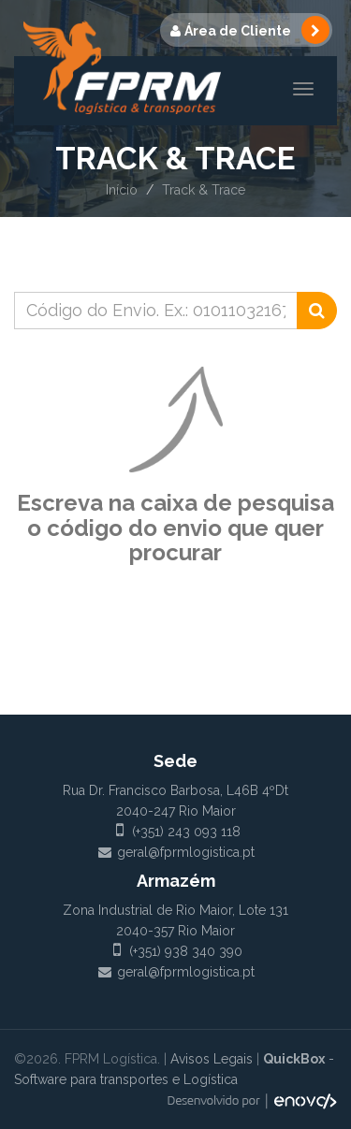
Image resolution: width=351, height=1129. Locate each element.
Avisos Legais (211, 1058)
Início (122, 189)
